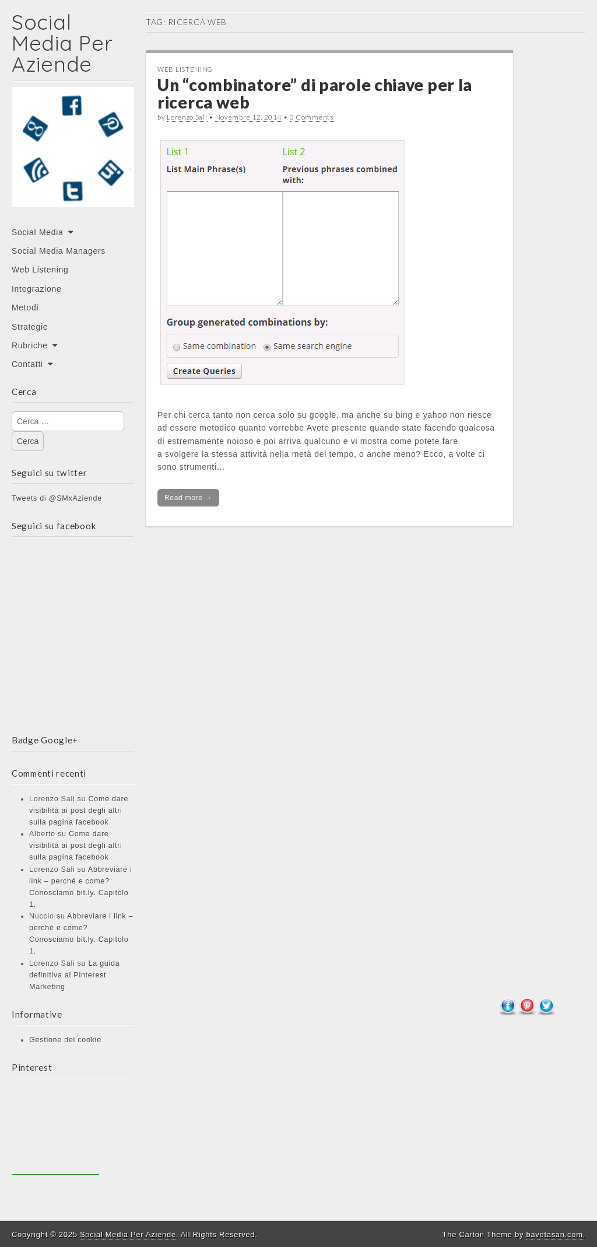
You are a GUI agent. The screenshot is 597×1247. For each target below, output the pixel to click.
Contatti (27, 364)
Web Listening (40, 269)
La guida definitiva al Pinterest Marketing (74, 975)
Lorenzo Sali (187, 117)
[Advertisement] (55, 1131)
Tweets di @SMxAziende (57, 498)
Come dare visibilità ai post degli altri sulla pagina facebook (78, 810)
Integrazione (36, 289)
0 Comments (312, 117)
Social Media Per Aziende (62, 43)
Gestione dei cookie (65, 1040)
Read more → (188, 498)
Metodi (25, 307)
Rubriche (30, 345)
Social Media (38, 232)
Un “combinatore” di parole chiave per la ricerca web (314, 94)
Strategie (30, 326)
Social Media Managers (59, 251)
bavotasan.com (554, 1234)
